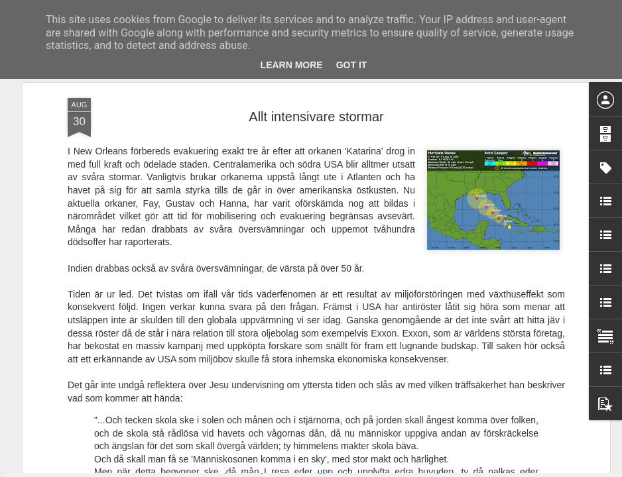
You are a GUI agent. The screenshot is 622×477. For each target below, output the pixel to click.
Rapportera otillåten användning (388, 470)
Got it (351, 65)
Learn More (292, 65)
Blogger (320, 470)
